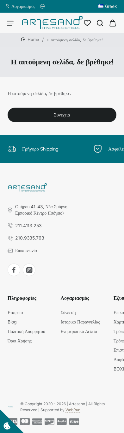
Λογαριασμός (74, 298)
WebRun (72, 409)
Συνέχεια (62, 114)
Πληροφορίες (22, 298)
